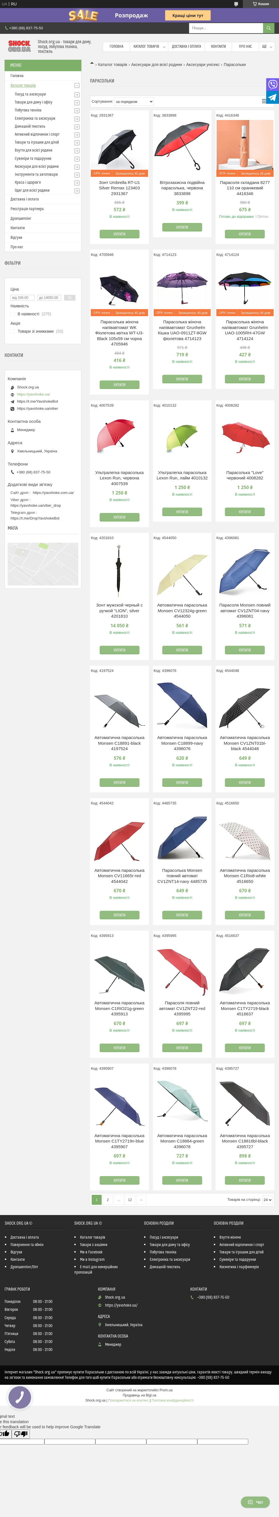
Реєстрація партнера (27, 209)
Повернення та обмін (27, 1245)
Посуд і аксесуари (164, 1237)
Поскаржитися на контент (128, 1400)
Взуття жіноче (230, 1237)
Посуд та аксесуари (30, 94)
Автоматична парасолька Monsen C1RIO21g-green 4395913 (120, 1008)
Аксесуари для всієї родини (156, 64)
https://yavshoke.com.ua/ (53, 493)
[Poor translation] (21, 1434)
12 (130, 1200)
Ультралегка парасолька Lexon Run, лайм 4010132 (182, 475)
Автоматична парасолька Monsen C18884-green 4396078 (182, 1141)
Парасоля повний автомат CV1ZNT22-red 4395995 (182, 1008)
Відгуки (16, 237)
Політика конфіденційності (173, 1400)
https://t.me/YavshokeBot (37, 401)
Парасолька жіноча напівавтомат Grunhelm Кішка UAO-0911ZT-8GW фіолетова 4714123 (182, 330)
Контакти (218, 46)
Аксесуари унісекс (202, 64)
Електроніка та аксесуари (35, 118)
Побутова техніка (28, 110)
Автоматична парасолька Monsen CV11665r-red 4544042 (120, 876)
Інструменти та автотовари (36, 174)
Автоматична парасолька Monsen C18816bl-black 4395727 (245, 1141)
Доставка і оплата (186, 46)
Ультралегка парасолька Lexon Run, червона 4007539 (119, 478)
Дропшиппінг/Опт (24, 1267)
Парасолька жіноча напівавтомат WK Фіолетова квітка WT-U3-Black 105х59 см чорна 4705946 (119, 332)
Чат (255, 1502)
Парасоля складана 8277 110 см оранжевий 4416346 (245, 188)
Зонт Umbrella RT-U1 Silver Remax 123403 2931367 (119, 188)
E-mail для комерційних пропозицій (96, 1270)
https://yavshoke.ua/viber (37, 408)
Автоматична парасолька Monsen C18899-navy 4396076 (182, 743)
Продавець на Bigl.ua (139, 1395)
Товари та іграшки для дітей (37, 142)
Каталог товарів (146, 46)
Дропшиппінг (21, 218)
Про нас (245, 46)
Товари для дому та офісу (170, 1245)
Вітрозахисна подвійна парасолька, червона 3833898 (182, 188)
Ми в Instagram (92, 1259)
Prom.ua (166, 1390)
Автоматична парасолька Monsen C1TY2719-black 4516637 (245, 1008)
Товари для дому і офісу (33, 102)
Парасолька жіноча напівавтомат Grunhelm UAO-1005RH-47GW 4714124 (245, 330)
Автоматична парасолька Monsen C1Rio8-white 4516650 (245, 876)
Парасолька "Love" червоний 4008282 (245, 475)
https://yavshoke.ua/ (33, 394)
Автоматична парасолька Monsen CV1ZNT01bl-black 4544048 (245, 743)
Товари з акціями (93, 1245)
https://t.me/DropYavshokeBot (35, 518)
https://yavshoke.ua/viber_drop (36, 505)
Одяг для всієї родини (32, 190)
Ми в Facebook (91, 1252)
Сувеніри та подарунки (33, 158)
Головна (116, 46)
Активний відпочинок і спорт (37, 134)
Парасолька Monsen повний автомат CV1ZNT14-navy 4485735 (182, 876)
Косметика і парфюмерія (239, 1267)
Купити (120, 234)
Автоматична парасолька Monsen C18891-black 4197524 (120, 743)
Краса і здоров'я (28, 182)
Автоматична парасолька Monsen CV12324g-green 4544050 (182, 610)
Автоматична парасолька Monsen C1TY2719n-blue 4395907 (120, 1141)
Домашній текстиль (30, 126)
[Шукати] (268, 28)
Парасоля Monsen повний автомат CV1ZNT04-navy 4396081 (245, 610)
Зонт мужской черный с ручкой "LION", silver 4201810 (119, 610)
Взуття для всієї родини (33, 150)
